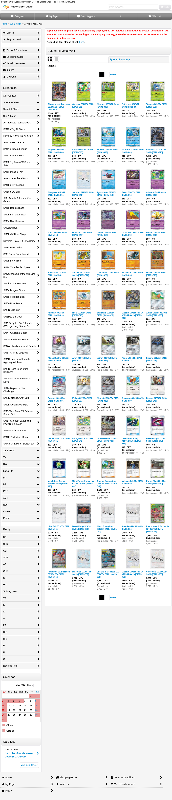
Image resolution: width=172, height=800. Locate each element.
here (81, 42)
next (113, 74)
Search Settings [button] (120, 59)
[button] (120, 16)
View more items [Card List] (29, 765)
